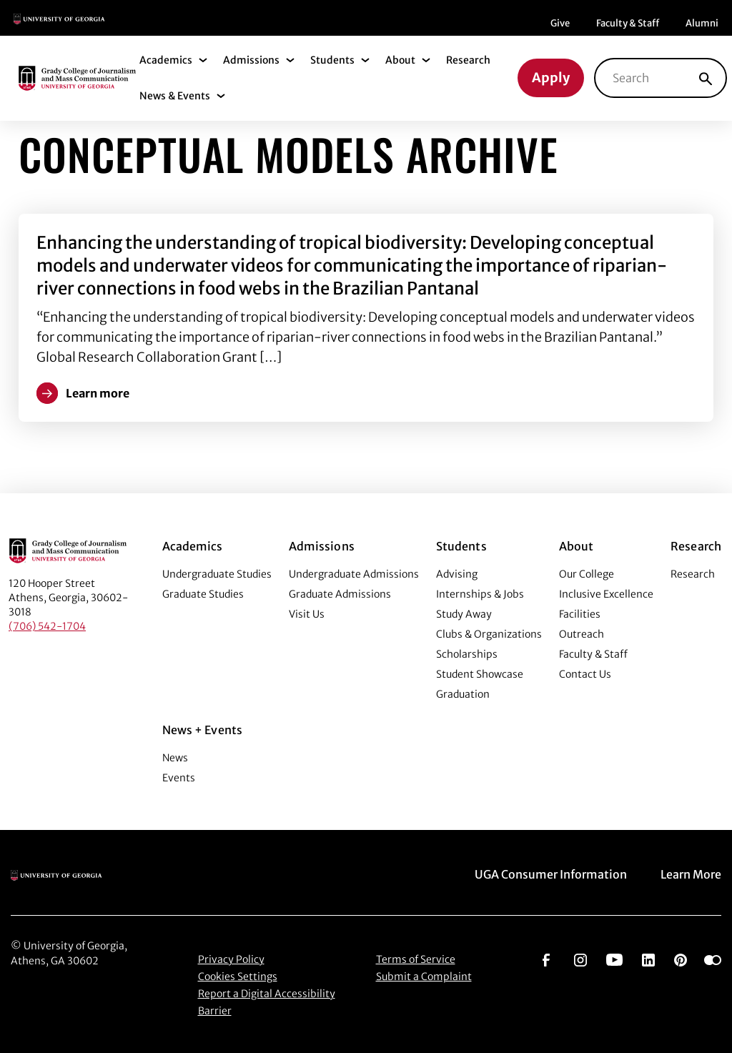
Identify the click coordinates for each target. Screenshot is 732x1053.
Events (178, 777)
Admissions (251, 60)
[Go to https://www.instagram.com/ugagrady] (580, 958)
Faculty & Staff (627, 23)
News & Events (174, 95)
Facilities (579, 614)
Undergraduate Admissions (354, 574)
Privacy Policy (231, 959)
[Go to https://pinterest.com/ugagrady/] (680, 958)
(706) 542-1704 (47, 626)
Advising (457, 574)
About (400, 60)
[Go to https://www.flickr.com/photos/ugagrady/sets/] (712, 958)
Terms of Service (415, 959)
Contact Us (585, 674)
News (175, 757)
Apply (551, 77)
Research (468, 60)
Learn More (691, 874)
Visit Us (307, 614)
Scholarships (467, 654)
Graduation (463, 694)
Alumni (702, 23)
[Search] (705, 78)
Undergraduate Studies (217, 574)
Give (560, 23)
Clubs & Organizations (489, 634)
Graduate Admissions (340, 594)
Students (332, 60)
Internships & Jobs (480, 594)
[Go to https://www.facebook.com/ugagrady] (546, 958)
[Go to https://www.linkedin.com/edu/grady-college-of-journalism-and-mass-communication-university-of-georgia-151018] (648, 958)
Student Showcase (479, 674)
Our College (586, 574)
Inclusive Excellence (606, 594)
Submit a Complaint (424, 976)
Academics (165, 60)
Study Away (464, 614)
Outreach (581, 634)
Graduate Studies (203, 594)
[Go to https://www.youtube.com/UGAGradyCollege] (614, 958)
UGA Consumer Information (551, 874)
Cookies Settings (237, 976)
